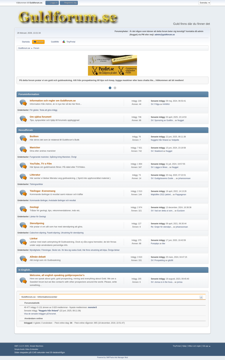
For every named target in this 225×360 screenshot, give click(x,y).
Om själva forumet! (41, 116)
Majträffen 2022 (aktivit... (161, 194)
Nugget (181, 120)
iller (163, 243)
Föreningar (46, 250)
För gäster (34, 110)
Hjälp (184, 346)
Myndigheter (35, 250)
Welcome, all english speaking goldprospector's (57, 275)
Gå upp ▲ (207, 346)
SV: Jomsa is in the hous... (162, 282)
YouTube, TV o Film (41, 163)
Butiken (34, 136)
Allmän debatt (38, 256)
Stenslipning (37, 223)
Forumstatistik (30, 303)
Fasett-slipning (53, 233)
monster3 (92, 307)
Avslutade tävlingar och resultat (62, 200)
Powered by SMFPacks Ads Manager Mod (112, 357)
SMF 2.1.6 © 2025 (21, 346)
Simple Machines (36, 346)
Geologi (34, 207)
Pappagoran (180, 194)
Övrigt (73, 157)
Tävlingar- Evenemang (42, 191)
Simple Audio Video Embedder (26, 349)
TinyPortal (177, 346)
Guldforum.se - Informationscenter (39, 297)
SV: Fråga (155, 104)
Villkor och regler (194, 346)
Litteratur (35, 174)
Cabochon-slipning (38, 233)
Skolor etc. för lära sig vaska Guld (66, 250)
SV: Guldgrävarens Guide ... (163, 178)
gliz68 (170, 260)
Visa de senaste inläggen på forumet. (40, 314)
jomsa (179, 282)
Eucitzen (181, 211)
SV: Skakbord (157, 151)
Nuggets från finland (159, 140)
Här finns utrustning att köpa (94, 250)
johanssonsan (184, 178)
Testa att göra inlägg (48, 110)
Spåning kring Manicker (60, 157)
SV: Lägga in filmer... (160, 167)
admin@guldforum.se (165, 34)
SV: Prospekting (158, 260)
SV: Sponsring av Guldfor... (162, 120)
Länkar (34, 238)
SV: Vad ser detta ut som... (162, 211)
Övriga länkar (114, 250)
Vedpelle (175, 140)
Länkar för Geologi (38, 216)
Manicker (35, 147)
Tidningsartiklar (36, 184)
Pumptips (155, 243)
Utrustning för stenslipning (72, 233)
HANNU (166, 104)
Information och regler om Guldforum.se (53, 100)
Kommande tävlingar (39, 200)
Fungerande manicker (39, 157)
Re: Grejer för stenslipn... (162, 227)
